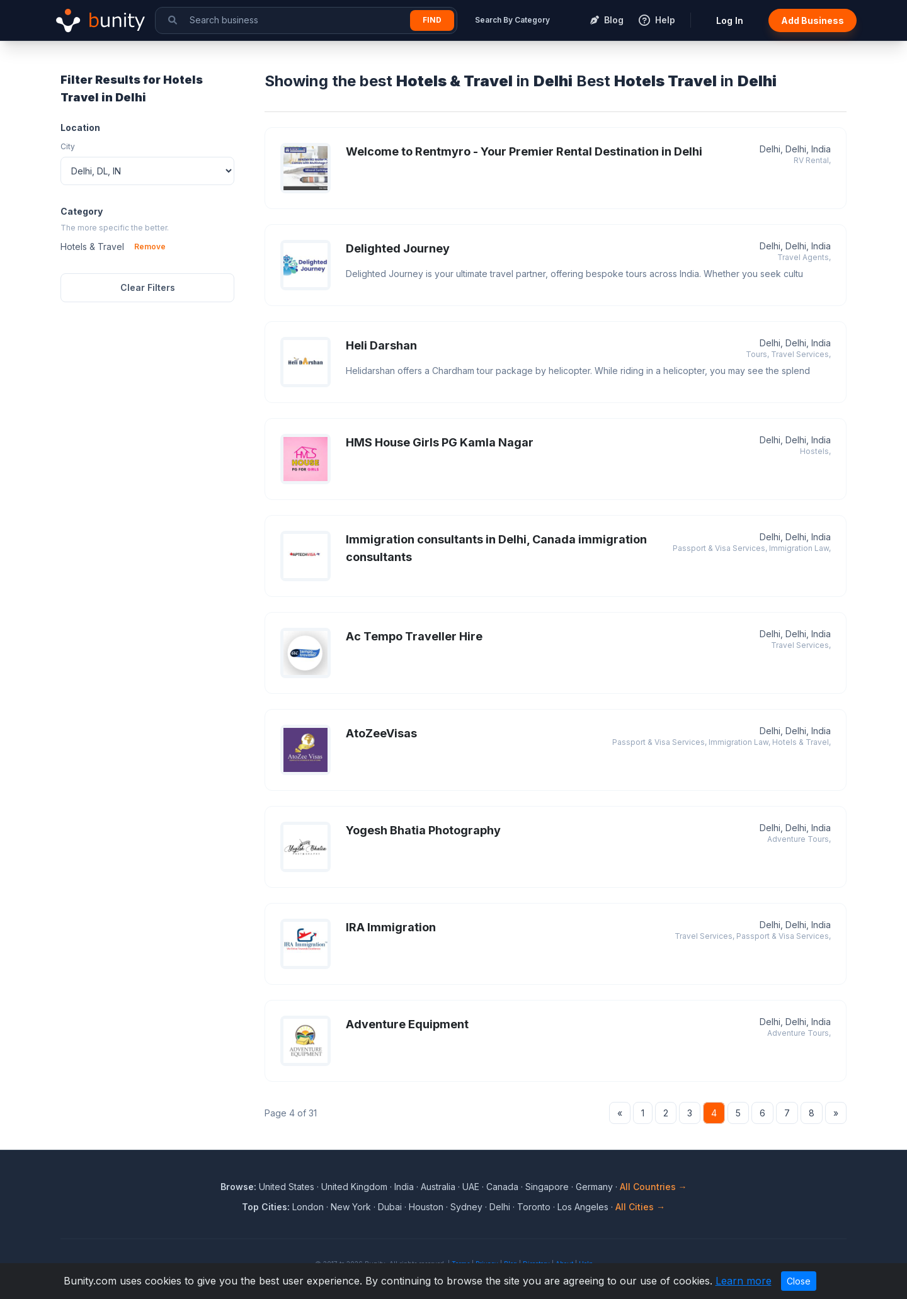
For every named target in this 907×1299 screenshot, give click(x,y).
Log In (729, 20)
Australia (438, 1186)
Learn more (744, 1280)
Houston (426, 1206)
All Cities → (640, 1206)
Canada (502, 1186)
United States (286, 1186)
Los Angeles (582, 1206)
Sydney (466, 1206)
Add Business (812, 20)
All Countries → (653, 1186)
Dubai (390, 1206)
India (404, 1186)
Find (432, 20)
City (67, 146)
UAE (470, 1186)
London (308, 1206)
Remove (150, 246)
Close (799, 1281)
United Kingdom (354, 1186)
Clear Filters (147, 287)
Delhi (499, 1206)
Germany (594, 1186)
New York (351, 1206)
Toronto (533, 1206)
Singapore (547, 1186)
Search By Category (512, 20)
